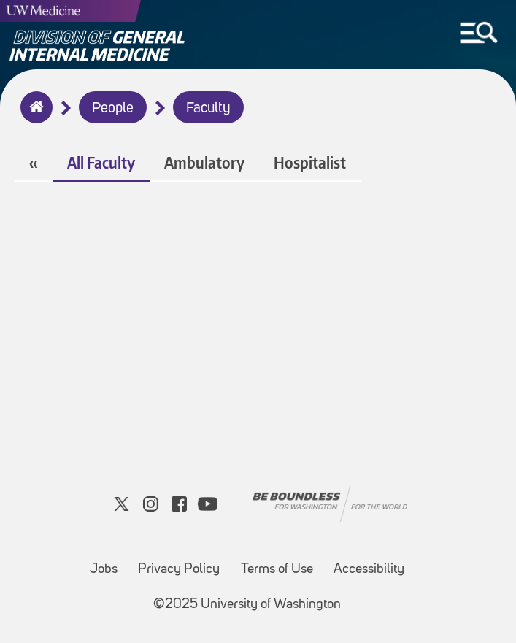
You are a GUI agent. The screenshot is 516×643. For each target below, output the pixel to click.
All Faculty (101, 162)
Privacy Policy (179, 570)
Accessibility (369, 570)
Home (33, 117)
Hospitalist (310, 162)
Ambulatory (204, 162)
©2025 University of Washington (247, 605)
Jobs (104, 570)
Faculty (208, 108)
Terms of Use (277, 570)
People (113, 108)
